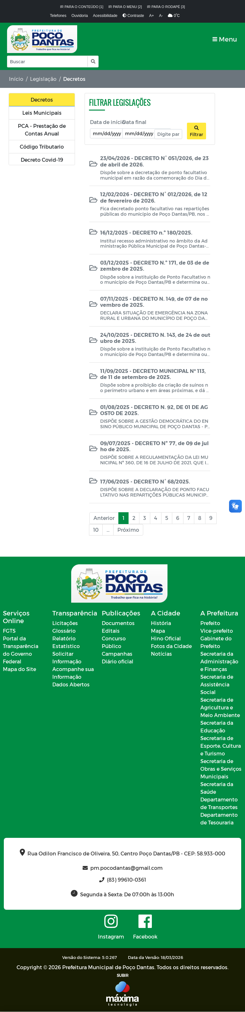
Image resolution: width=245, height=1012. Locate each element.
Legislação (43, 79)
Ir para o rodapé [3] (166, 7)
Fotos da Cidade (171, 646)
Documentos (118, 623)
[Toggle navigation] (224, 39)
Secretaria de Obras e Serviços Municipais (220, 769)
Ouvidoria (79, 15)
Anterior (104, 518)
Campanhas (117, 654)
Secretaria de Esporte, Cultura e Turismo (220, 746)
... (108, 530)
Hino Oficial (166, 639)
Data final (134, 122)
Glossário (64, 631)
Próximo (128, 530)
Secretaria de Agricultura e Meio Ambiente (220, 707)
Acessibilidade (105, 15)
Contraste (133, 15)
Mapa (158, 631)
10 (96, 530)
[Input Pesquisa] (47, 61)
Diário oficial (117, 662)
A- (161, 15)
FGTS (9, 631)
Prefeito (210, 623)
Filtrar (196, 131)
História (161, 623)
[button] (92, 61)
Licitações (65, 623)
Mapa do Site (19, 669)
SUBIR (123, 975)
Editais (111, 631)
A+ (151, 15)
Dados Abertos (71, 685)
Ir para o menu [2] (125, 7)
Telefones (58, 15)
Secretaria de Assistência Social (216, 684)
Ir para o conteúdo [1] (81, 7)
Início (16, 79)
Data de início (107, 122)
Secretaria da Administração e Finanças (219, 661)
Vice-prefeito (216, 631)
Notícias (161, 654)
